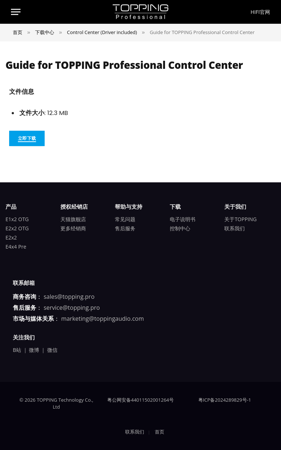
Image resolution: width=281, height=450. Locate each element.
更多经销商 (73, 228)
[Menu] (15, 12)
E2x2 (11, 237)
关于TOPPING (240, 219)
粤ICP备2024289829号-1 (224, 400)
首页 (159, 431)
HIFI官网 (260, 11)
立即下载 (27, 138)
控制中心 (180, 228)
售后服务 (125, 228)
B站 (17, 349)
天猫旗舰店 (73, 219)
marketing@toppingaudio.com (102, 319)
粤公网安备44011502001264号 (140, 400)
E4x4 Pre (15, 246)
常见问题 (125, 219)
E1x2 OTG (17, 219)
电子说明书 (182, 219)
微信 (52, 349)
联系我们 (234, 228)
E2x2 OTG (17, 228)
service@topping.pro (72, 308)
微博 (34, 349)
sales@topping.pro (69, 297)
